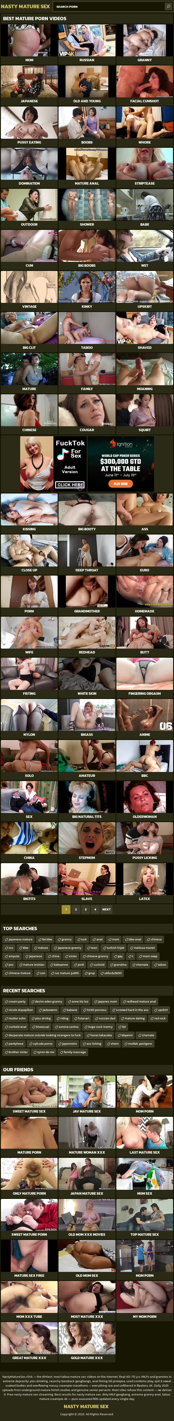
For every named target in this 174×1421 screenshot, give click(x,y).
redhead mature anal (141, 1001)
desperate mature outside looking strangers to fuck (45, 1035)
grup (91, 973)
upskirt (163, 1010)
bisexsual (42, 1026)
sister (73, 956)
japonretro (69, 1043)
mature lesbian (33, 964)
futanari (83, 1018)
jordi (81, 964)
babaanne (61, 964)
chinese (156, 939)
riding (64, 1018)
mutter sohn (17, 1018)
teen (94, 947)
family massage (75, 1052)
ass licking (93, 1043)
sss (11, 947)
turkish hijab (115, 947)
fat (124, 1026)
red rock (160, 1018)
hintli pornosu (96, 1010)
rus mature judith (67, 973)
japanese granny (69, 947)
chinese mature (20, 973)
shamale (148, 1035)
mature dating (135, 1018)
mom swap (150, 956)
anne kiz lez (80, 1001)
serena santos (69, 1026)
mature (43, 947)
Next (106, 909)
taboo (162, 964)
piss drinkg (43, 1018)
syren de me (45, 1052)
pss (11, 964)
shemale (142, 964)
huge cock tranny (100, 1026)
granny (67, 939)
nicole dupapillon (21, 1010)
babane (72, 1010)
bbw (25, 947)
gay (120, 956)
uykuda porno (43, 1043)
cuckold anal (17, 1026)
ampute (14, 956)
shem (115, 1043)
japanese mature (21, 939)
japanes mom (107, 1001)
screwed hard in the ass (132, 1010)
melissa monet (144, 947)
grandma (120, 964)
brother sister (18, 1052)
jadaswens (50, 1010)
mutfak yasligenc (140, 1043)
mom (115, 939)
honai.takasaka (101, 1035)
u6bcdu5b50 (113, 973)
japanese (35, 956)
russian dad (107, 1018)
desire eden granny (48, 1001)
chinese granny (97, 956)
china (55, 956)
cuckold (99, 964)
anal (99, 939)
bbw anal (135, 939)
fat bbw (47, 939)
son (42, 973)
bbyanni (127, 1035)
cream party (17, 1001)
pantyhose (16, 1043)
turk (84, 939)
